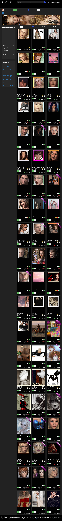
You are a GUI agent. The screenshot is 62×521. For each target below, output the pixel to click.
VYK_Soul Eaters (50, 410)
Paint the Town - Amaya (51, 118)
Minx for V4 (34, 143)
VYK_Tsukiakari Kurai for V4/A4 (37, 483)
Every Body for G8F (20, 386)
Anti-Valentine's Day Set (51, 289)
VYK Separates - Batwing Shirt (52, 508)
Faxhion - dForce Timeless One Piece (9, 85)
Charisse (33, 70)
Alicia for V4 (49, 143)
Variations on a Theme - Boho (52, 337)
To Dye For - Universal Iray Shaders (38, 386)
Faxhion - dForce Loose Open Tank (8, 72)
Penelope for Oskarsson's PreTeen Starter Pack (40, 167)
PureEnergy (22, 193)
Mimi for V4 (34, 240)
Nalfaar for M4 (19, 289)
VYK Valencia (5, 82)
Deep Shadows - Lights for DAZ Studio (24, 216)
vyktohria (19, 47)
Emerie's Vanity (34, 264)
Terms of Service (36, 518)
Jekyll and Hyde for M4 (21, 264)
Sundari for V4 (49, 167)
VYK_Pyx (33, 459)
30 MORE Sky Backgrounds (22, 313)
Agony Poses (34, 313)
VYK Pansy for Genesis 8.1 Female (8, 73)
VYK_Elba (34, 410)
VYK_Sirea (49, 435)
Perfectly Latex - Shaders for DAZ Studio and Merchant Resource (43, 435)
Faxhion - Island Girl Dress (7, 79)
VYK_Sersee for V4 (20, 459)
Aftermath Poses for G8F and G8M (38, 337)
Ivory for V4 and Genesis (36, 191)
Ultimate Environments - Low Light (53, 386)
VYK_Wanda (49, 483)
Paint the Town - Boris (21, 94)
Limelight (18, 337)
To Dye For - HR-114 (20, 483)
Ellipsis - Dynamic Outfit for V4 (52, 45)
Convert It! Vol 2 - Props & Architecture (24, 362)
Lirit (17, 70)
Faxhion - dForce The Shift (7, 78)
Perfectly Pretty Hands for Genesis (53, 216)
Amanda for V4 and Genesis (52, 264)
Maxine (33, 94)
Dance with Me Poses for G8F (8, 75)
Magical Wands (34, 216)
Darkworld (34, 266)
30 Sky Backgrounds (35, 289)
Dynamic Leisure (20, 118)
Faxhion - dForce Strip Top (7, 69)
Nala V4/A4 (49, 94)
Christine (18, 45)
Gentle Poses (49, 313)
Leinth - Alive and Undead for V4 (52, 240)
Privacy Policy (53, 518)
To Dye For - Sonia (20, 167)
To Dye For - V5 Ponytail (21, 240)
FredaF (22, 339)
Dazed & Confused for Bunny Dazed (38, 45)
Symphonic (49, 70)
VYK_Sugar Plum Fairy (21, 435)
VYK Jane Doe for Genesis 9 (7, 81)
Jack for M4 (19, 143)
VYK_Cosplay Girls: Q (21, 410)
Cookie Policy (45, 518)
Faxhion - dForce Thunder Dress (22, 508)
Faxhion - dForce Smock (7, 76)
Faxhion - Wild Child (6, 65)
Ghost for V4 (34, 118)
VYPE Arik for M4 (20, 191)
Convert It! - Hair (50, 362)
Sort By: (56, 26)
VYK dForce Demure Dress (37, 508)
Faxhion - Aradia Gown (6, 66)
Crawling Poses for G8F (36, 362)
